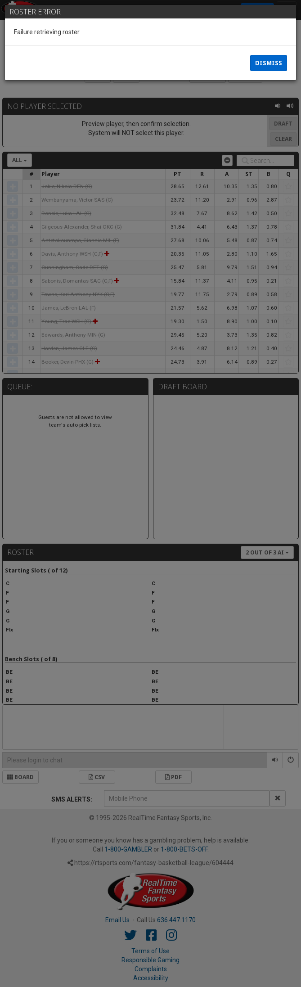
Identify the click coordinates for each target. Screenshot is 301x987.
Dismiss (268, 63)
